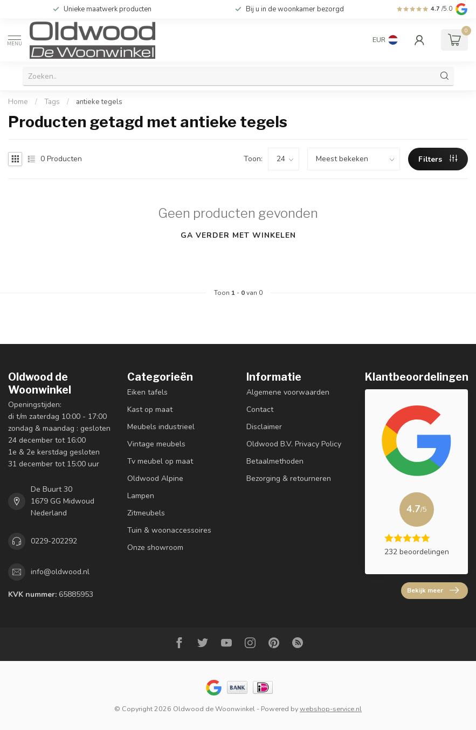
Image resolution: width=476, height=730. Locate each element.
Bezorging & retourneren (288, 478)
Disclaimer (264, 427)
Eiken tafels (147, 392)
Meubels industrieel (161, 427)
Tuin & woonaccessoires (169, 530)
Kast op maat (150, 409)
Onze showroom (155, 547)
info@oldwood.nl (60, 572)
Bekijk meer (433, 590)
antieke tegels (99, 102)
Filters (437, 159)
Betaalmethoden (274, 461)
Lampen (140, 496)
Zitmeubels (146, 513)
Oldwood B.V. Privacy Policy (293, 444)
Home (18, 102)
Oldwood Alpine (155, 478)
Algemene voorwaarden (287, 392)
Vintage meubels (156, 444)
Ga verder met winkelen (238, 235)
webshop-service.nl (331, 708)
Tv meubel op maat (160, 461)
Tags (52, 102)
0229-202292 (54, 541)
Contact (259, 409)
